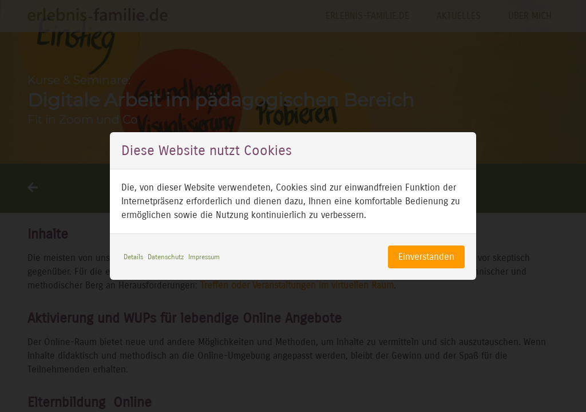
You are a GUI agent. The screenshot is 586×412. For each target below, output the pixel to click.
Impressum (204, 257)
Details (133, 257)
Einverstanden (426, 256)
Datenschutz (166, 257)
